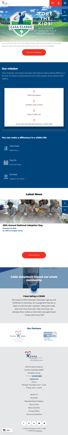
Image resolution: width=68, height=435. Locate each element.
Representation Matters (34, 401)
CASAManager (58, 3)
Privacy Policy (34, 411)
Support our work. (17, 179)
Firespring (38, 431)
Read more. (13, 150)
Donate (52, 3)
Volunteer (14, 146)
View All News (33, 255)
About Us (34, 395)
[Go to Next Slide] (65, 210)
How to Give (34, 404)
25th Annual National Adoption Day (23, 225)
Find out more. (15, 165)
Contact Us (34, 379)
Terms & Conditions (34, 414)
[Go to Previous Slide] (65, 203)
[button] (65, 3)
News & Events (34, 408)
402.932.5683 (37, 376)
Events (12, 160)
